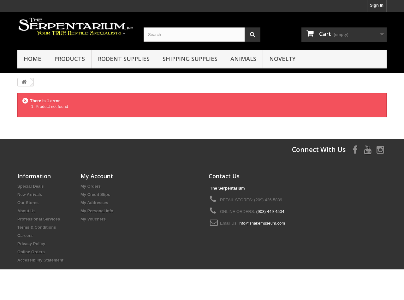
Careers (25, 235)
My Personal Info (96, 211)
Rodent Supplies (124, 58)
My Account (96, 176)
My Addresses (94, 202)
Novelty (282, 58)
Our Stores (28, 202)
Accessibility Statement (40, 260)
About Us (26, 211)
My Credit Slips (95, 194)
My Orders (90, 186)
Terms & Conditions (36, 227)
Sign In (376, 5)
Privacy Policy (31, 243)
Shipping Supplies (190, 58)
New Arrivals (29, 194)
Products (69, 58)
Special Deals (30, 186)
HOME (32, 58)
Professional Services (38, 219)
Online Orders (31, 252)
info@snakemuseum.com (262, 223)
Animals (243, 58)
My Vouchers (93, 219)
